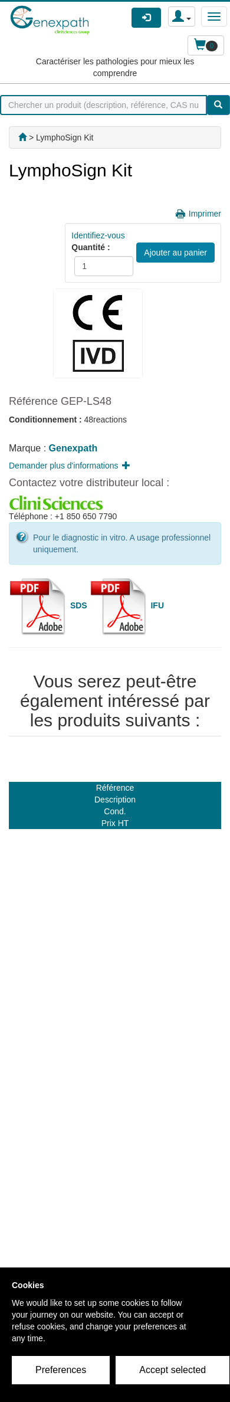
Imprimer (205, 213)
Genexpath (73, 448)
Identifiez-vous (97, 235)
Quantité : (90, 247)
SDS (78, 605)
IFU (157, 605)
